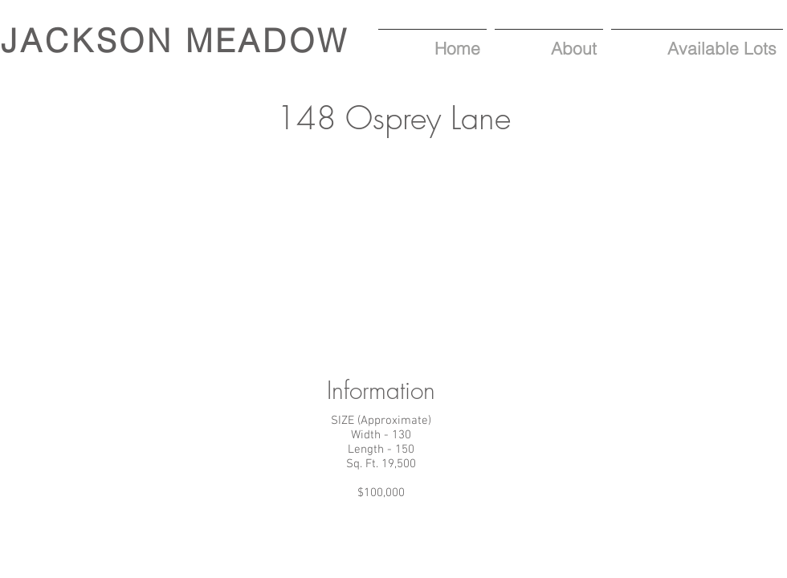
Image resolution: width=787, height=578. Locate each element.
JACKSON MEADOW (175, 40)
